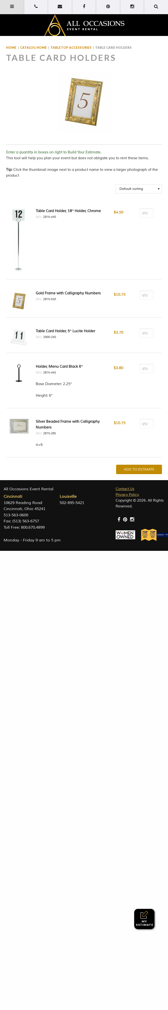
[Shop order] (139, 189)
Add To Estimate (139, 469)
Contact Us (125, 489)
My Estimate (144, 919)
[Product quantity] (147, 213)
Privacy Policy (127, 494)
